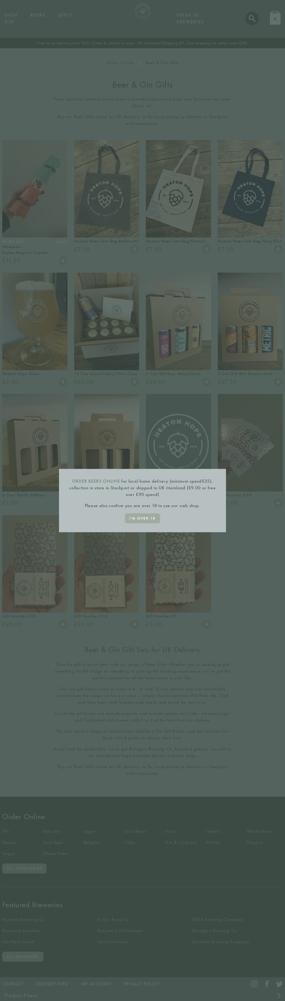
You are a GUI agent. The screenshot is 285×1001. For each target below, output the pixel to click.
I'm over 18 (142, 518)
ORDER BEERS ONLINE (96, 481)
